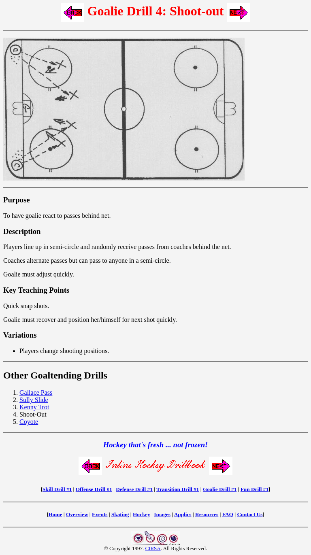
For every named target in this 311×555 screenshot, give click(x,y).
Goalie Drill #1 (219, 489)
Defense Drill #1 (134, 489)
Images (162, 514)
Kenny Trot (34, 407)
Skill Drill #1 (57, 489)
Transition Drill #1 (177, 489)
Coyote (28, 421)
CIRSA (152, 548)
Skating (120, 514)
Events (99, 514)
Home (55, 514)
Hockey (141, 514)
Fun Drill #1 (254, 489)
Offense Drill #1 (94, 489)
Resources (206, 514)
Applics (183, 514)
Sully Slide (33, 399)
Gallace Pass (35, 392)
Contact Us (249, 514)
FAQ (227, 514)
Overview (77, 514)
